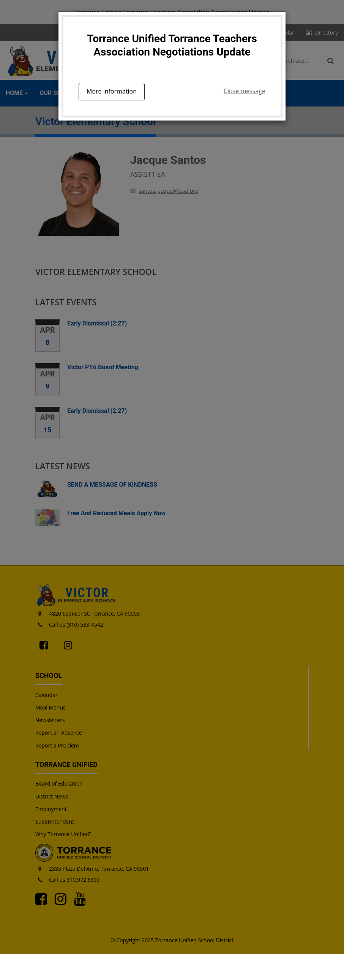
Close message (244, 91)
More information (112, 91)
